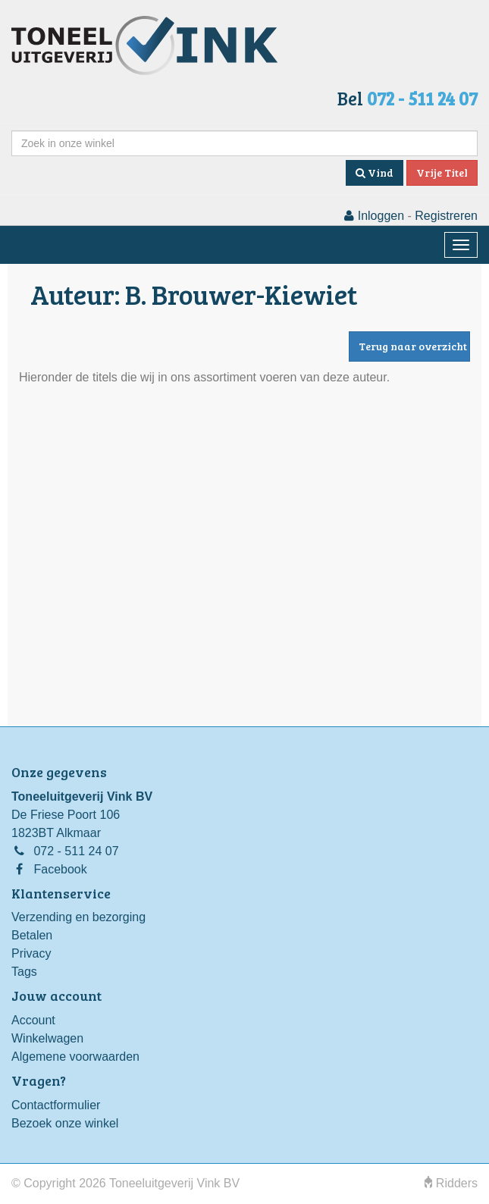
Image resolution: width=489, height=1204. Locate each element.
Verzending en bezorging (78, 917)
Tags (24, 971)
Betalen (31, 935)
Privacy (31, 953)
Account (33, 1020)
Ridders (451, 1183)
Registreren (446, 215)
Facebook (59, 869)
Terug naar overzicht (413, 346)
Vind (374, 172)
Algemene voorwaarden (75, 1056)
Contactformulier (55, 1105)
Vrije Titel (442, 172)
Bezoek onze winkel (64, 1123)
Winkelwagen (47, 1038)
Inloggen (374, 215)
